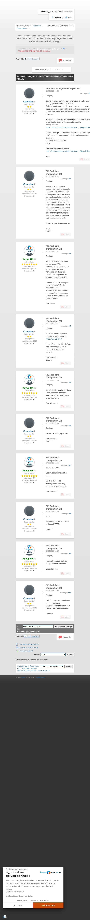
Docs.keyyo (46, 12)
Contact (20, 666)
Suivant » (35, 59)
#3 (70, 254)
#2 (70, 179)
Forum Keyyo (24, 49)
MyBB (23, 677)
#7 (70, 465)
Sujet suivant (33, 631)
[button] (5, 916)
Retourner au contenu (29, 668)
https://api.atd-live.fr (54, 339)
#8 (70, 514)
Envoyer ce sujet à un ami (28, 647)
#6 (70, 425)
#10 (69, 593)
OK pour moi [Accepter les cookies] (48, 905)
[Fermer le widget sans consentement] (16, 869)
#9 (70, 553)
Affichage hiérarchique (50, 76)
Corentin (28, 101)
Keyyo (26, 666)
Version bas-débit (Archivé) (26, 670)
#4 (70, 326)
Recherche (58, 17)
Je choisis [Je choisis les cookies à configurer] (18, 905)
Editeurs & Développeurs (44, 49)
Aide (68, 17)
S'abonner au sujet (26, 651)
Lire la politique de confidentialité (19, 896)
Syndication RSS (44, 670)
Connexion (37, 26)
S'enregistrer (21, 28)
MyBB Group (40, 677)
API (61, 49)
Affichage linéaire (66, 76)
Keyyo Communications (62, 12)
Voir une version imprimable (29, 644)
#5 (70, 382)
